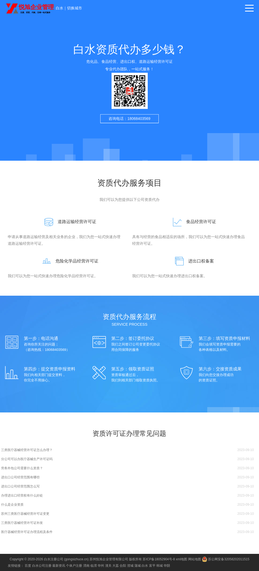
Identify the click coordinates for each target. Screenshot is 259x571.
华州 (101, 566)
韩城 (159, 566)
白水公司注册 (41, 566)
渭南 (86, 566)
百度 (28, 566)
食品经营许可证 (192, 221)
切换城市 (74, 8)
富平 (152, 566)
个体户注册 (74, 566)
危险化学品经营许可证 (68, 261)
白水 (59, 8)
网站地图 (194, 559)
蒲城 (137, 566)
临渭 (93, 566)
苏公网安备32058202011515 (225, 559)
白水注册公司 (53, 559)
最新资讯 (58, 566)
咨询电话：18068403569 (129, 123)
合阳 (123, 566)
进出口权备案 (192, 261)
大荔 (115, 566)
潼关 (108, 566)
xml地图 (181, 559)
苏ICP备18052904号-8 (159, 559)
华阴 (167, 566)
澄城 (130, 566)
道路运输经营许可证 (68, 221)
